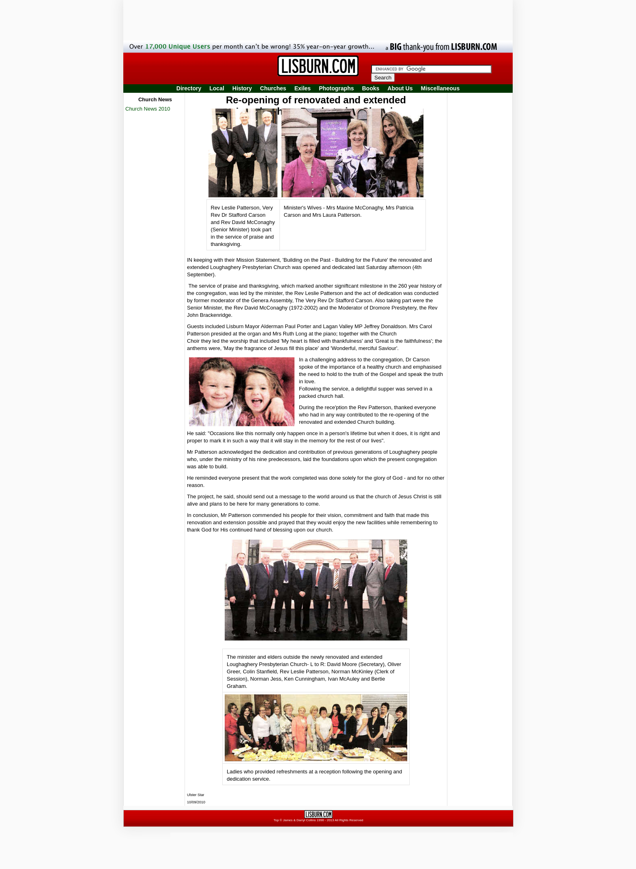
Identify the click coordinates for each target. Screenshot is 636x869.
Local (216, 88)
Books (370, 88)
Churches (273, 88)
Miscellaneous (440, 88)
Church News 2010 (147, 109)
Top (276, 820)
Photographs (336, 88)
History (242, 88)
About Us (400, 88)
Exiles (302, 88)
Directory (188, 88)
